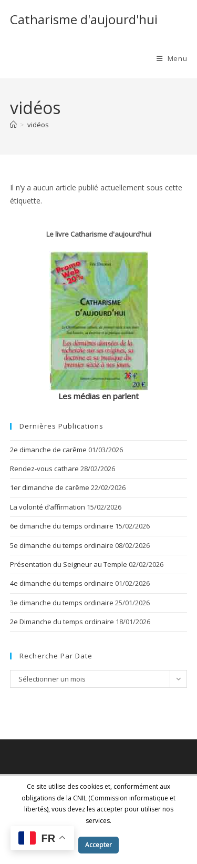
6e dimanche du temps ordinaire (61, 526)
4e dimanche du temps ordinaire (61, 583)
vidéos (38, 124)
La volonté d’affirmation (47, 507)
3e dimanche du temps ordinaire (61, 602)
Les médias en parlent (98, 396)
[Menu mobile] (172, 58)
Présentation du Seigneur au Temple (68, 564)
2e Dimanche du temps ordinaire (62, 621)
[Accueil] (13, 124)
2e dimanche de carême (48, 449)
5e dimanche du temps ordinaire (61, 545)
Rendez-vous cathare (44, 468)
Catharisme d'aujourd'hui (84, 19)
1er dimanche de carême (49, 487)
